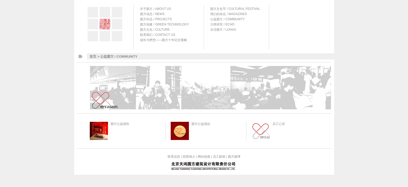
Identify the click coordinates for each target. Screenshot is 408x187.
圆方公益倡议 (201, 124)
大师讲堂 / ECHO (222, 24)
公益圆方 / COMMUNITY (227, 19)
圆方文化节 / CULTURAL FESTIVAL (235, 9)
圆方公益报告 (120, 124)
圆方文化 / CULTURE (155, 29)
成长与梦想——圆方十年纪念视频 (163, 40)
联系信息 (174, 156)
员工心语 (278, 124)
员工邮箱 (219, 156)
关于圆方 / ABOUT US (155, 9)
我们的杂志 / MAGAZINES (228, 14)
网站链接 (204, 156)
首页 (93, 56)
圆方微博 (234, 156)
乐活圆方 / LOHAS (223, 29)
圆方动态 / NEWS (152, 14)
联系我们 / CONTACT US (157, 35)
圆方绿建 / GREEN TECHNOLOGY (164, 24)
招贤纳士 (189, 156)
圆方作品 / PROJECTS (156, 19)
